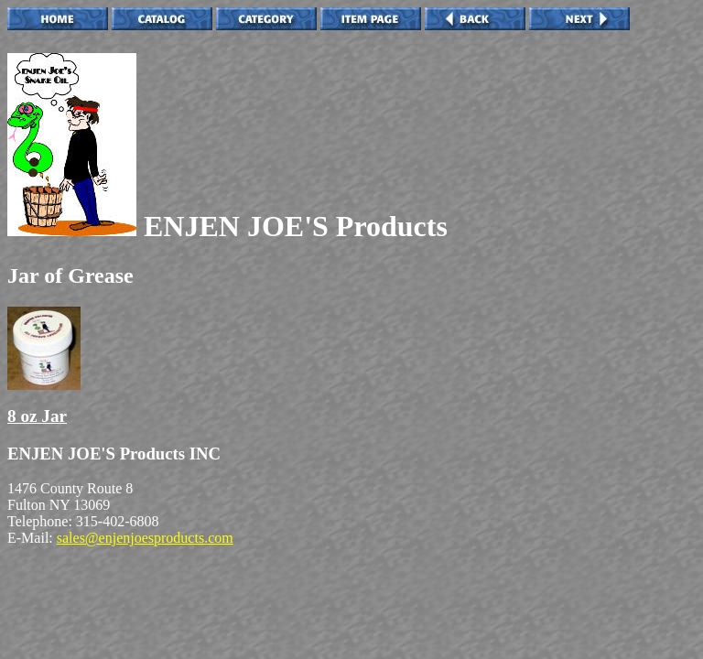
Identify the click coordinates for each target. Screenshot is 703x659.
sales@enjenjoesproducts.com (145, 538)
